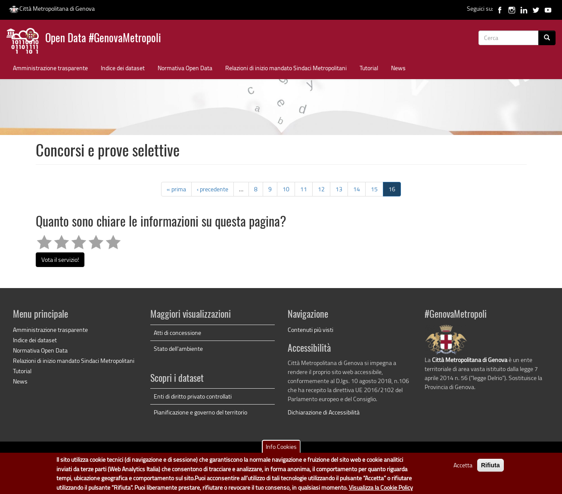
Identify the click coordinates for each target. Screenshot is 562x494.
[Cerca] (547, 38)
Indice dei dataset (123, 68)
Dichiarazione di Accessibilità (324, 412)
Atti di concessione (177, 332)
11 (303, 189)
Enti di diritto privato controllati (193, 396)
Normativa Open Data (185, 68)
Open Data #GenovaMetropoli (103, 39)
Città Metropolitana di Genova (52, 8)
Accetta (462, 469)
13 (338, 189)
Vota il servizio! (60, 259)
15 (374, 189)
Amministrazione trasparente (50, 68)
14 (356, 189)
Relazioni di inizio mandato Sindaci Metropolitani (286, 68)
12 (321, 189)
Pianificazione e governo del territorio (200, 412)
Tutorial (369, 68)
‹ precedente (212, 189)
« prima (176, 189)
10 (286, 189)
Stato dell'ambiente (178, 348)
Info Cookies (281, 450)
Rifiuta (490, 469)
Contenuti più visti (310, 329)
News (398, 68)
